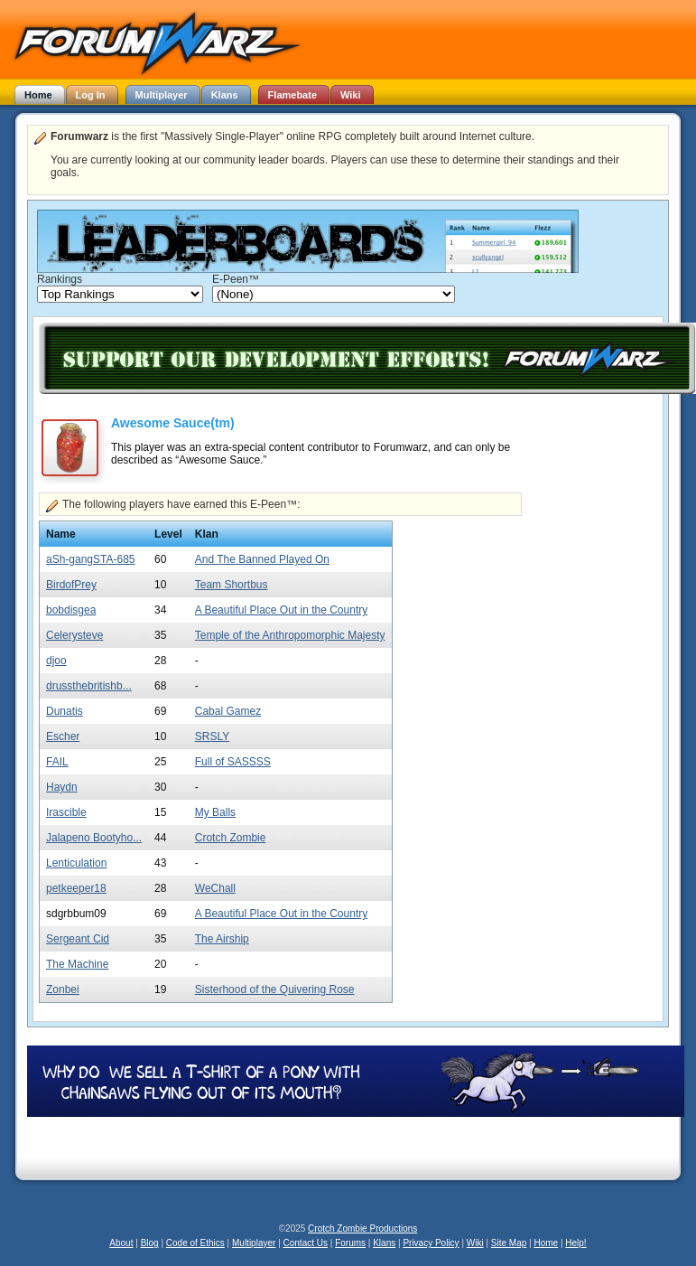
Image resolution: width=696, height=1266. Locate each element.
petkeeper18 (76, 888)
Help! (575, 1243)
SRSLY (212, 736)
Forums (350, 1243)
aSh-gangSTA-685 (90, 559)
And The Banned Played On (262, 559)
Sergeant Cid (77, 939)
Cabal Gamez (228, 711)
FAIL (57, 761)
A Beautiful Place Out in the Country (281, 610)
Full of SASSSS (233, 761)
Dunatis (64, 711)
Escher (62, 736)
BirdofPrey (71, 584)
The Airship (222, 939)
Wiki (475, 1243)
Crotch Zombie (230, 837)
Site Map (508, 1243)
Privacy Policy (431, 1243)
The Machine (77, 964)
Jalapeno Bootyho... (94, 837)
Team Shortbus (231, 584)
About (121, 1243)
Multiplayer (253, 1243)
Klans (384, 1243)
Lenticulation (76, 863)
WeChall (215, 888)
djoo (56, 660)
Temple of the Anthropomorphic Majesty (290, 635)
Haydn (62, 787)
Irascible (66, 812)
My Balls (215, 812)
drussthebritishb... (89, 686)
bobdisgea (71, 610)
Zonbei (62, 989)
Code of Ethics (195, 1243)
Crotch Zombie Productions (362, 1228)
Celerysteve (74, 635)
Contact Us (305, 1243)
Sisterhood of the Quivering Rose (275, 989)
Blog (150, 1243)
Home (546, 1243)
